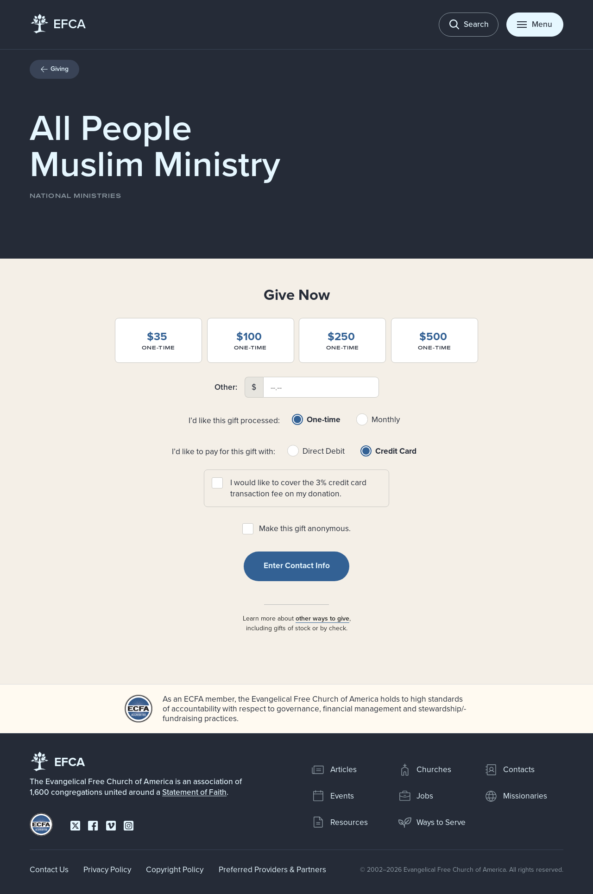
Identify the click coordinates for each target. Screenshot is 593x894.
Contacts (509, 769)
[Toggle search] (468, 25)
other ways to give (322, 618)
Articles (333, 769)
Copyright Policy (174, 869)
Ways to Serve (432, 822)
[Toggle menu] (534, 25)
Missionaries (515, 796)
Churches (424, 769)
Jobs (415, 796)
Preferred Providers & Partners (272, 869)
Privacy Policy (107, 869)
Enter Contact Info (297, 566)
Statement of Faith (194, 792)
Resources (339, 822)
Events (332, 796)
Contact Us (49, 869)
